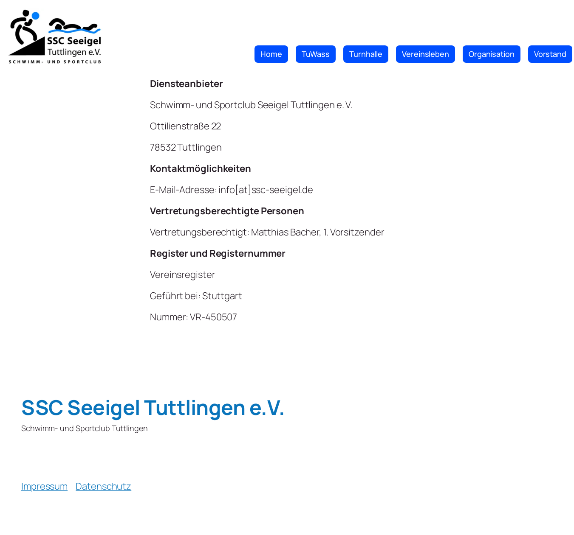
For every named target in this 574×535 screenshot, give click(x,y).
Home (271, 54)
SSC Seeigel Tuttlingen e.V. (153, 407)
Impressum (44, 486)
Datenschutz (103, 486)
